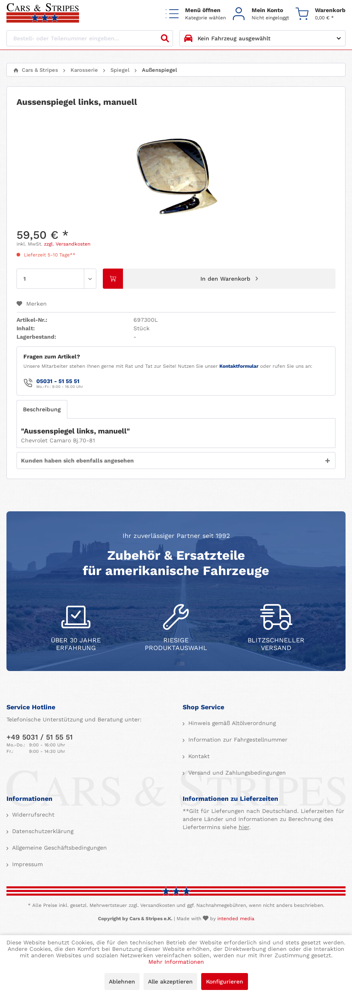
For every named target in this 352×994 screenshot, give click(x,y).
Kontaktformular (238, 366)
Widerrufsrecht (32, 814)
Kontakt (198, 756)
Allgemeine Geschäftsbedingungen (58, 847)
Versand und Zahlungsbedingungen (236, 772)
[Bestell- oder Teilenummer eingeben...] (89, 38)
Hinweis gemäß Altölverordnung (231, 723)
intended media (235, 918)
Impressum (26, 864)
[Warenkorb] (321, 13)
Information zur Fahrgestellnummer (236, 739)
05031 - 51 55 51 (57, 381)
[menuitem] (196, 13)
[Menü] (196, 13)
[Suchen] (165, 38)
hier (244, 827)
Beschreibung (42, 409)
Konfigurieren (224, 981)
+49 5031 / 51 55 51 (39, 737)
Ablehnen (122, 981)
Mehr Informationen (176, 962)
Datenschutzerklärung (41, 831)
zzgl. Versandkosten (67, 244)
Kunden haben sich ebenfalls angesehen (77, 460)
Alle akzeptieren (170, 981)
